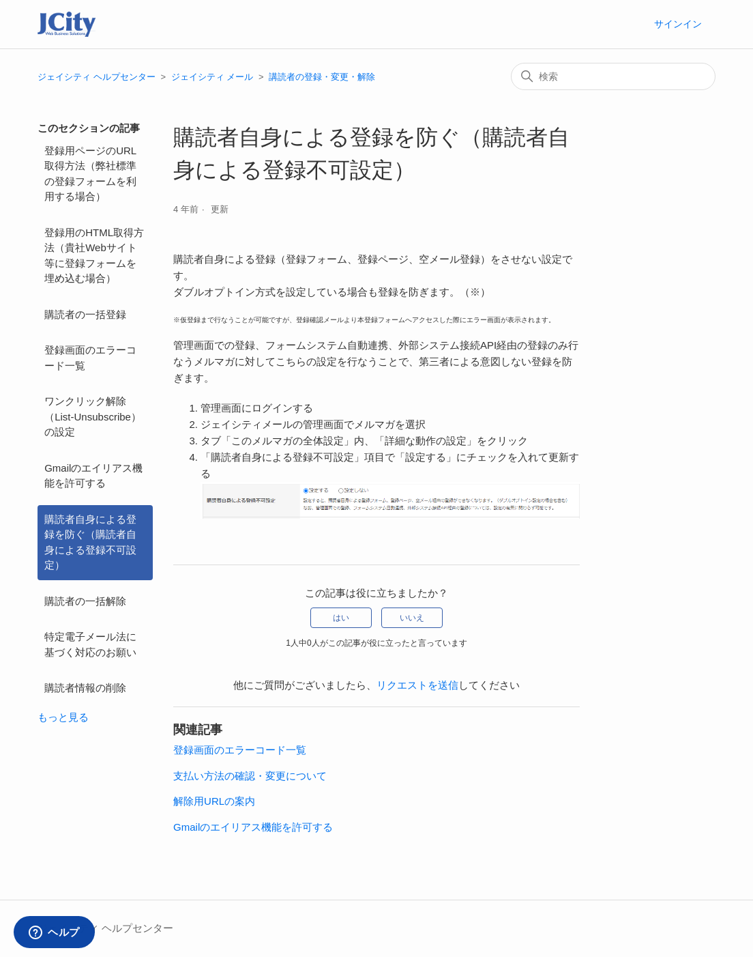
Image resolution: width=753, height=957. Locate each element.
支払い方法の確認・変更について (250, 776)
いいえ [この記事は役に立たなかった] (412, 618)
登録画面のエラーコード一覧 (90, 357)
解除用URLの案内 (214, 801)
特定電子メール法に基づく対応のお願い (90, 644)
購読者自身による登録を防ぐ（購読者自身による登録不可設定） (90, 542)
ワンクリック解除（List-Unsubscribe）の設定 (92, 416)
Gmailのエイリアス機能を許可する (93, 475)
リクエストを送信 (417, 685)
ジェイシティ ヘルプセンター (97, 77)
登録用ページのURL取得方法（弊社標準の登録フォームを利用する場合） (90, 174)
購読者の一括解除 (85, 601)
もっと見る (63, 717)
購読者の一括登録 (85, 314)
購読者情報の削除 (85, 688)
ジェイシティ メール (212, 77)
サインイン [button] (678, 23)
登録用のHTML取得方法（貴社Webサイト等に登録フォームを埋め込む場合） (94, 256)
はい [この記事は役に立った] (341, 618)
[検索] (613, 76)
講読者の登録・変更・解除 (322, 77)
